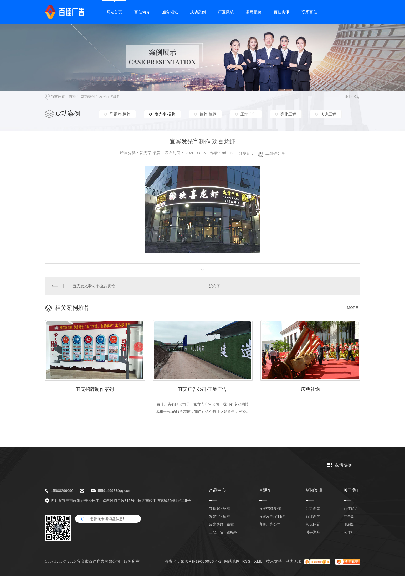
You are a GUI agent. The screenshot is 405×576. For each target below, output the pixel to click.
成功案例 (198, 12)
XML (259, 561)
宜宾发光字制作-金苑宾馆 (94, 286)
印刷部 (349, 524)
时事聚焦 (313, 532)
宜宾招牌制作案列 (95, 389)
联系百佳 (309, 12)
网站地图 (232, 561)
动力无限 (294, 561)
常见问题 (313, 524)
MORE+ (353, 307)
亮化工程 (288, 114)
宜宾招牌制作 (270, 508)
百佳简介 (142, 12)
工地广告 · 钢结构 (223, 532)
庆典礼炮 (310, 389)
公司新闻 (313, 508)
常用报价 (254, 12)
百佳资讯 (281, 12)
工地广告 (248, 114)
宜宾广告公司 (270, 524)
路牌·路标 (207, 114)
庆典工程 (328, 114)
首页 (72, 96)
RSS (247, 561)
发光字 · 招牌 (219, 516)
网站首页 (114, 12)
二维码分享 (275, 153)
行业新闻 (313, 516)
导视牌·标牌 (120, 114)
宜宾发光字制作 (272, 516)
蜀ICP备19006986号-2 (201, 561)
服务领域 (170, 12)
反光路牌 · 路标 (221, 524)
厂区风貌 (226, 12)
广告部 (349, 516)
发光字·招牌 (109, 96)
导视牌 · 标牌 (219, 508)
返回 (352, 96)
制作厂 (349, 532)
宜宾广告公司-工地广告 (202, 389)
